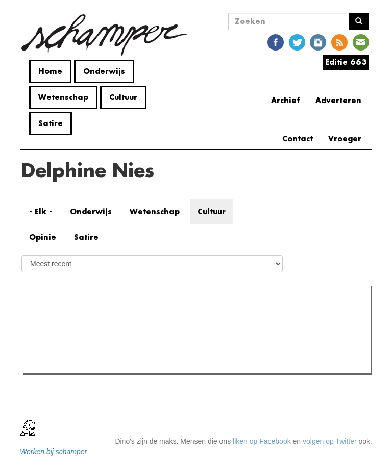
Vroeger (344, 138)
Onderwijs (104, 71)
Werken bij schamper (53, 451)
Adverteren (338, 100)
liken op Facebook (262, 441)
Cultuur (123, 97)
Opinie (42, 237)
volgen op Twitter (330, 441)
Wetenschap (63, 97)
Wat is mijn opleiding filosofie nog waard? (108, 350)
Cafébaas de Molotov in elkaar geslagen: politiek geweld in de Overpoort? (160, 363)
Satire (50, 123)
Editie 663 (345, 62)
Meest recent (113, 317)
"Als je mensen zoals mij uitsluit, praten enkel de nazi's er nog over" (149, 337)
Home (50, 71)
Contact (297, 138)
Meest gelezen (57, 316)
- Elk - (40, 211)
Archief (285, 100)
